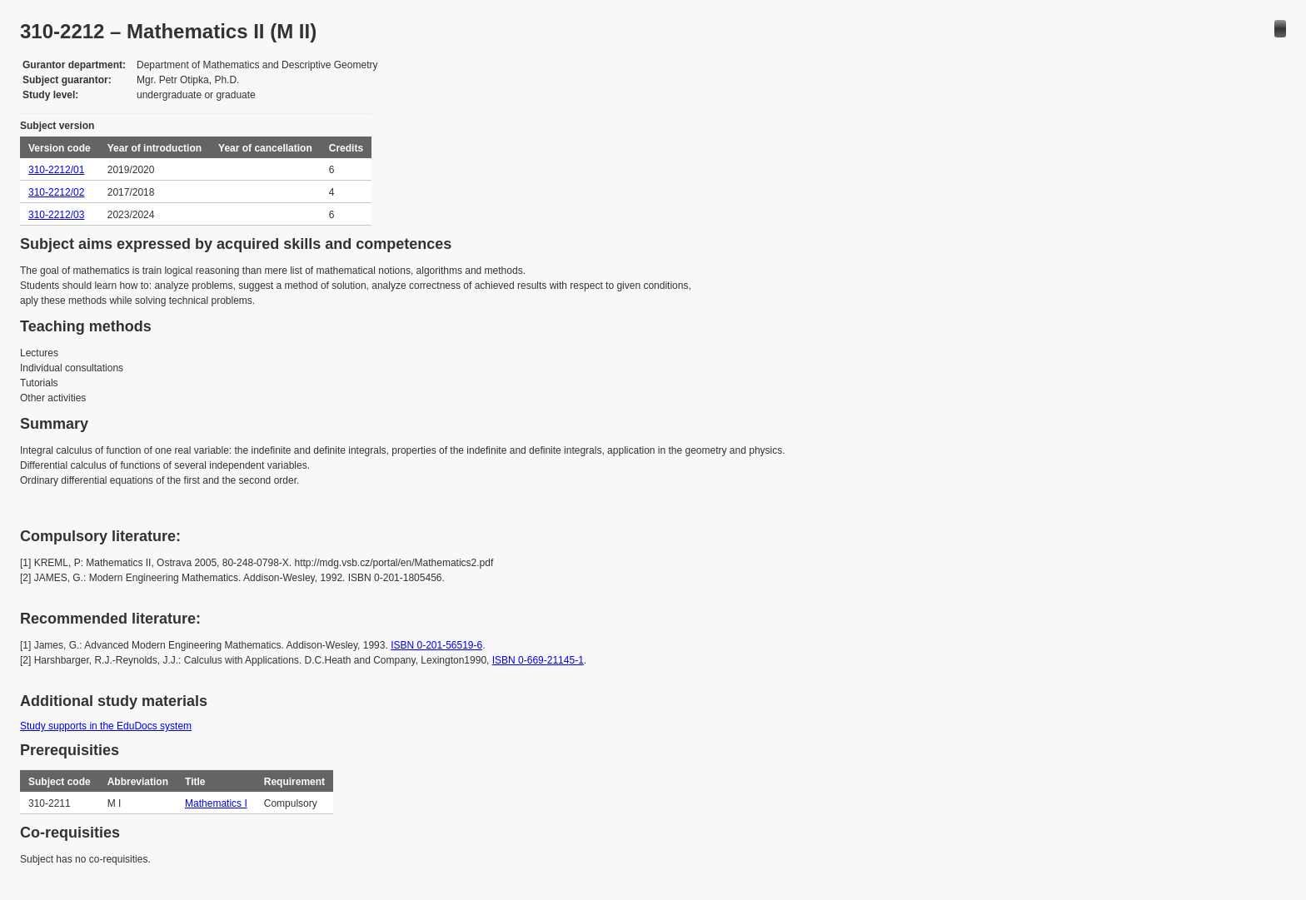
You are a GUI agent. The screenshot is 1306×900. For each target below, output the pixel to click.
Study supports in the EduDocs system (106, 726)
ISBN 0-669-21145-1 (538, 660)
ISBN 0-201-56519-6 (436, 645)
